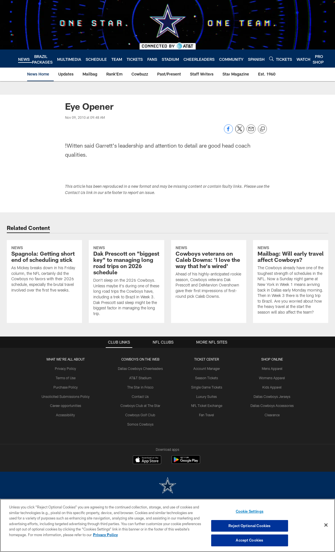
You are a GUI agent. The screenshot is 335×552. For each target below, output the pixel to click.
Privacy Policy (65, 368)
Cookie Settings (249, 511)
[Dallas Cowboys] (168, 486)
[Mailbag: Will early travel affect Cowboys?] (290, 281)
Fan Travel (206, 415)
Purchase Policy (65, 387)
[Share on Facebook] (228, 132)
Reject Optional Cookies (249, 525)
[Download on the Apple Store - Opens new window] (147, 460)
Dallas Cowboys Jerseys (272, 396)
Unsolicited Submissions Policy (66, 396)
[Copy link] (262, 129)
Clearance (272, 415)
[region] (167, 525)
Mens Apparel (272, 368)
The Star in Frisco (140, 387)
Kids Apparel (272, 387)
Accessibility (65, 415)
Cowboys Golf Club (140, 415)
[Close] (326, 525)
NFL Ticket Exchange (206, 405)
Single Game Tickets (206, 387)
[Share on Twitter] (239, 132)
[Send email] (251, 132)
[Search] (271, 58)
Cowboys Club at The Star (140, 405)
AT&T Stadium (140, 378)
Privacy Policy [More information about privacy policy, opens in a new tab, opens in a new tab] (105, 534)
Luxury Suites (206, 396)
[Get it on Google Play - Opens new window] (185, 462)
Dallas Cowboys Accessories (272, 405)
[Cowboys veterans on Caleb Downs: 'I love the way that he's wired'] (208, 273)
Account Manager (206, 368)
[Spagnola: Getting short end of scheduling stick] (44, 270)
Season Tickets (206, 378)
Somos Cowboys (140, 424)
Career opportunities (65, 405)
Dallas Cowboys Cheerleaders (140, 368)
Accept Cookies (249, 540)
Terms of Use (65, 378)
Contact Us (140, 396)
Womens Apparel (272, 378)
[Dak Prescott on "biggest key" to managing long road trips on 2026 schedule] (126, 281)
